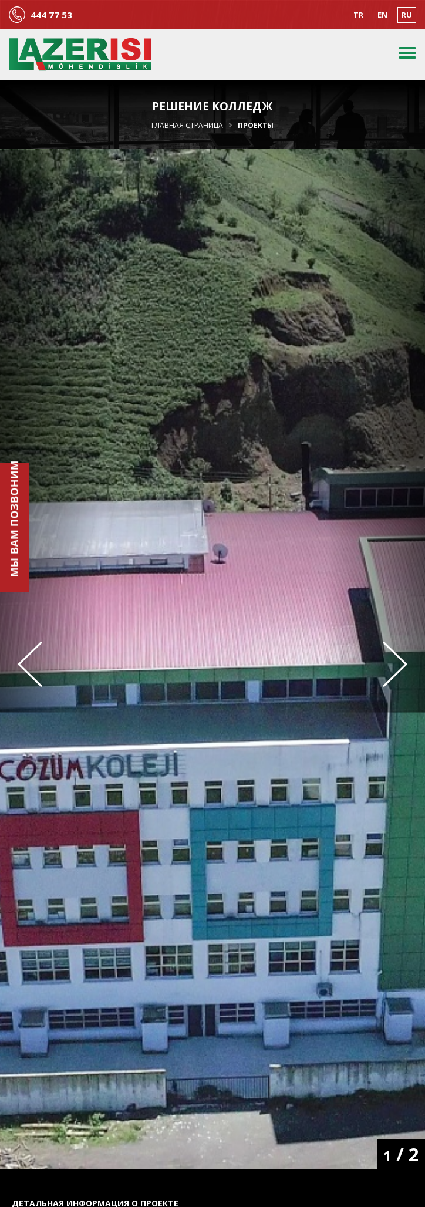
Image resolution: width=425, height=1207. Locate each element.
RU (407, 14)
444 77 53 (51, 15)
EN (382, 14)
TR (358, 14)
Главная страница (187, 125)
